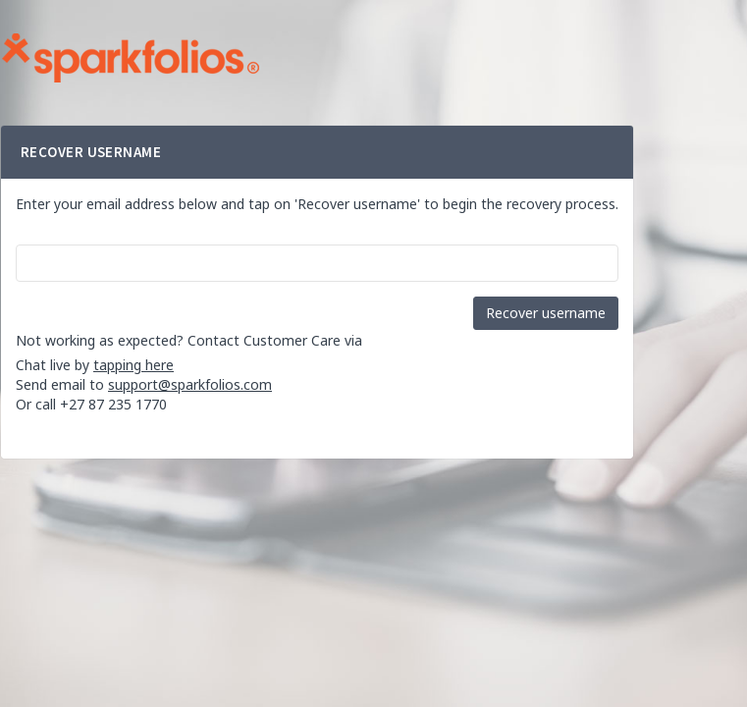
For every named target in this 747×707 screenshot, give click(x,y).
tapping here (133, 364)
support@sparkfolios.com (190, 384)
